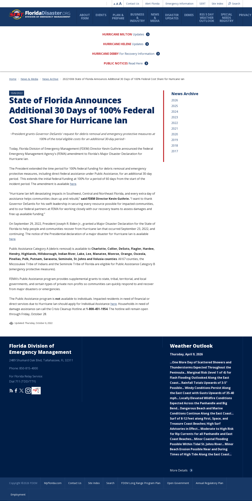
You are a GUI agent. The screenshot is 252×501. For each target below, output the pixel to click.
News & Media (154, 17)
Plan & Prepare (118, 16)
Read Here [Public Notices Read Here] (135, 63)
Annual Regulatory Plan (209, 483)
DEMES (189, 15)
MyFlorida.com (52, 483)
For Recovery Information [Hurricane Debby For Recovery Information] (136, 54)
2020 (174, 134)
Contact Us (132, 3)
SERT (202, 3)
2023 (174, 117)
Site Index (217, 3)
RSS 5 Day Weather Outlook (206, 17)
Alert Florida (152, 3)
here (73, 184)
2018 (174, 146)
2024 (174, 112)
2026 (174, 100)
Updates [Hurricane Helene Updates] (137, 44)
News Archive (50, 79)
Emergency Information (179, 3)
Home (12, 79)
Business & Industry (137, 17)
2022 (174, 123)
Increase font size (120, 3)
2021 (174, 129)
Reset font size (117, 3)
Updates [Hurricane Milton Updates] (138, 34)
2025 (174, 106)
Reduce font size (114, 3)
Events (101, 15)
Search (110, 483)
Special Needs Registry (226, 17)
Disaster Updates (172, 16)
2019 (174, 140)
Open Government (178, 483)
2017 (174, 151)
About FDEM (85, 16)
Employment (18, 494)
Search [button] (236, 3)
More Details (179, 470)
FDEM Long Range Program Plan (140, 483)
